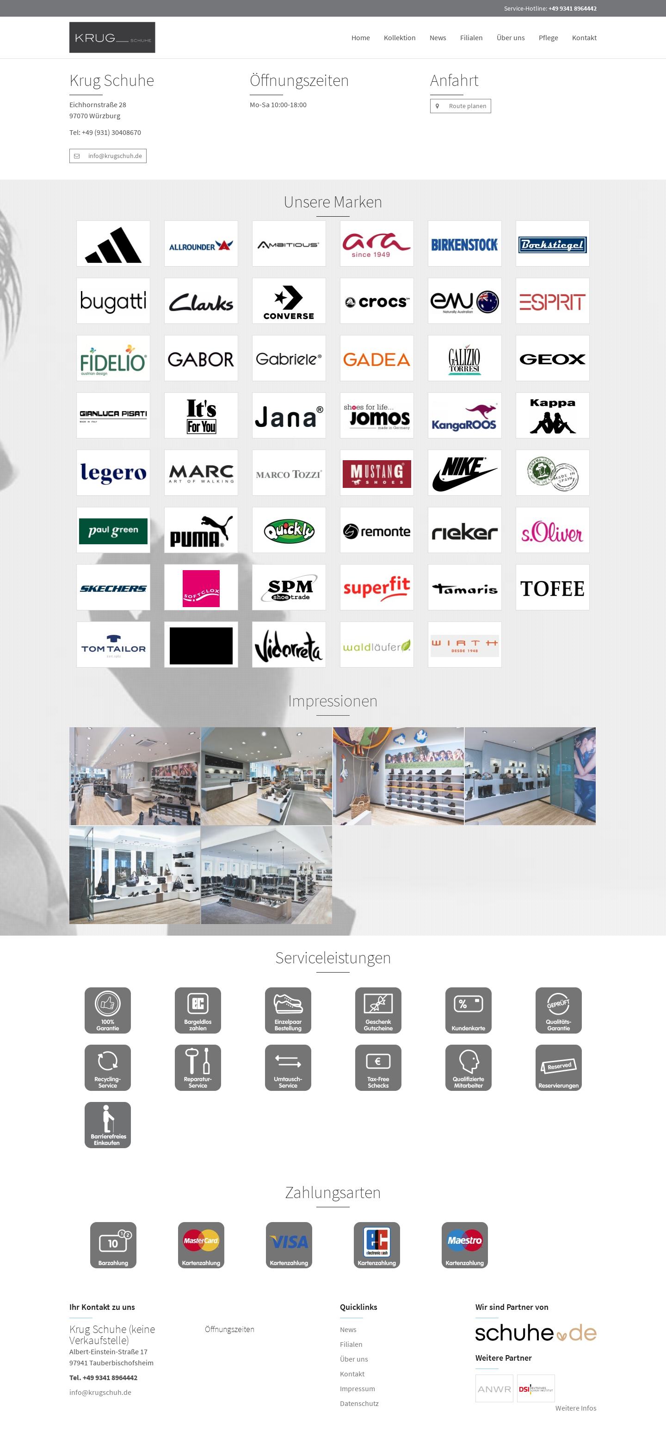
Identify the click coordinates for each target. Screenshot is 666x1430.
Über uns (511, 37)
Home (361, 37)
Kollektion (400, 37)
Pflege (548, 37)
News (438, 37)
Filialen (471, 37)
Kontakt (584, 37)
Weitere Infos (576, 1407)
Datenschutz (359, 1403)
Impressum (357, 1388)
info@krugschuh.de (105, 156)
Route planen (458, 106)
